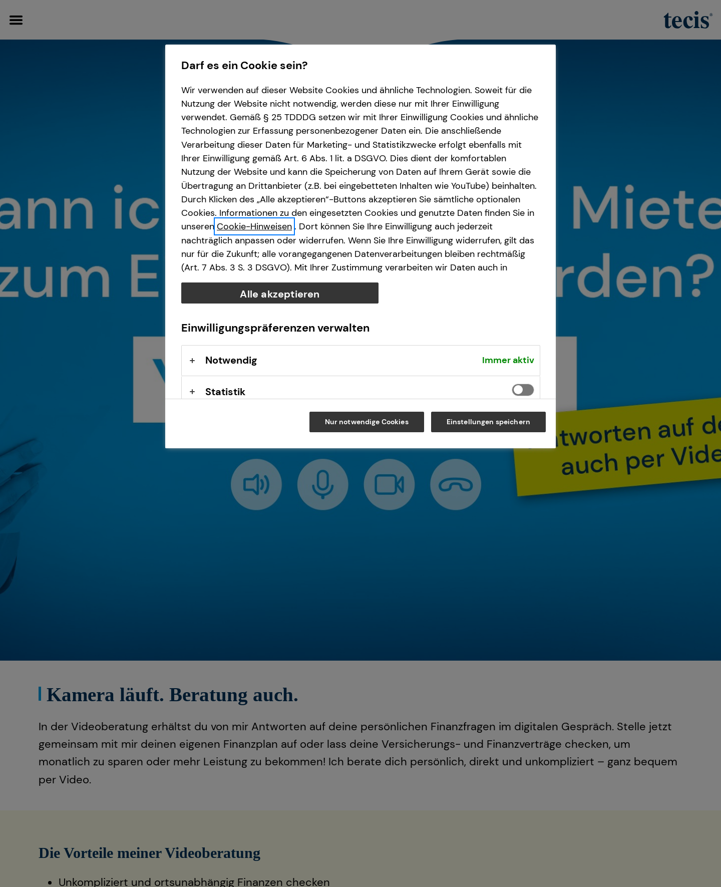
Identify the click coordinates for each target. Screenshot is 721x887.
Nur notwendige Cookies (367, 421)
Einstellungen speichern (488, 421)
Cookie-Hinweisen (254, 226)
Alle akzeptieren (279, 294)
